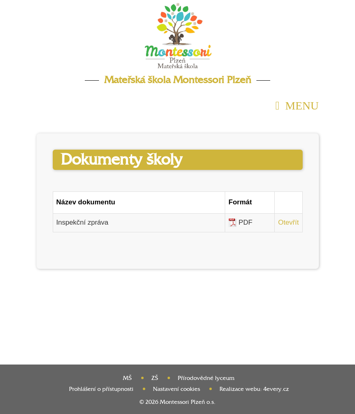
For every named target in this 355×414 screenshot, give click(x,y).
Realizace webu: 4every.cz (254, 389)
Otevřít (288, 222)
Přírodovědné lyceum (206, 378)
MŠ (127, 378)
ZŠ (154, 378)
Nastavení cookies (176, 389)
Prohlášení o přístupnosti (101, 389)
